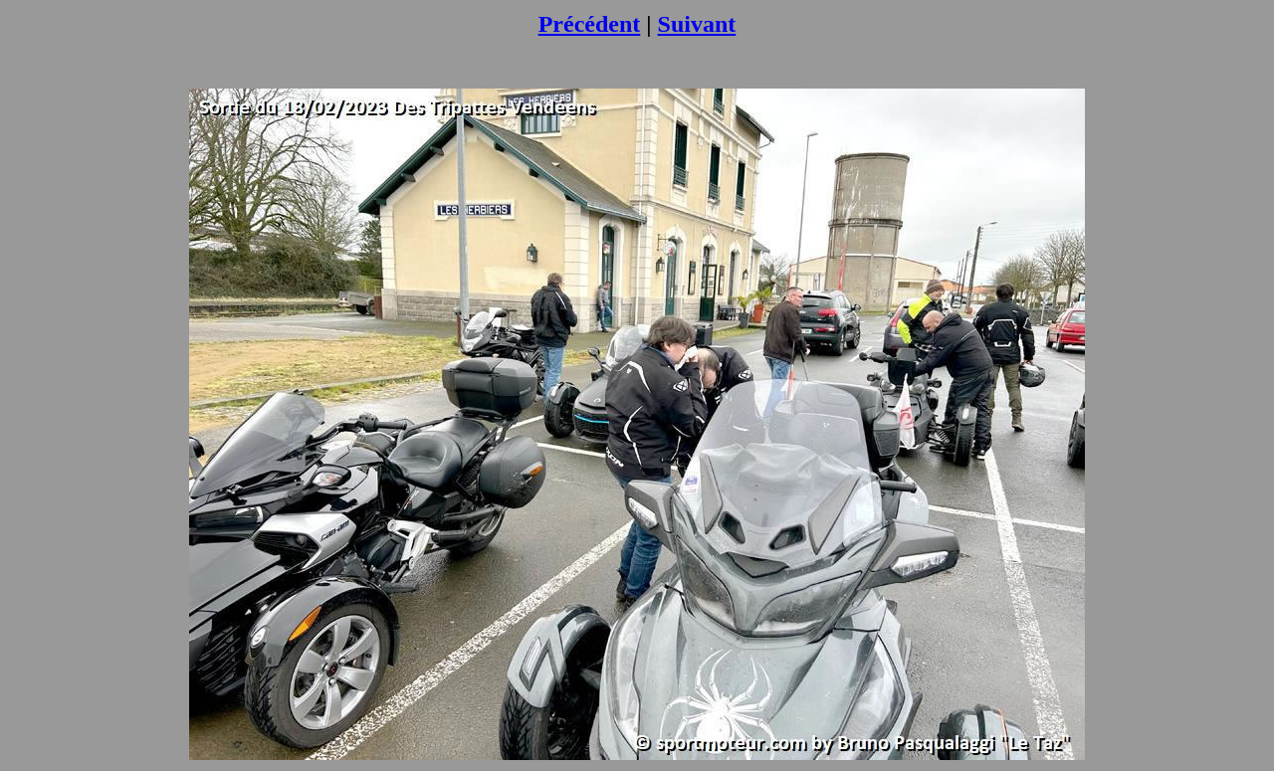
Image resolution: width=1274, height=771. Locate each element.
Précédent (589, 24)
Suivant (697, 24)
